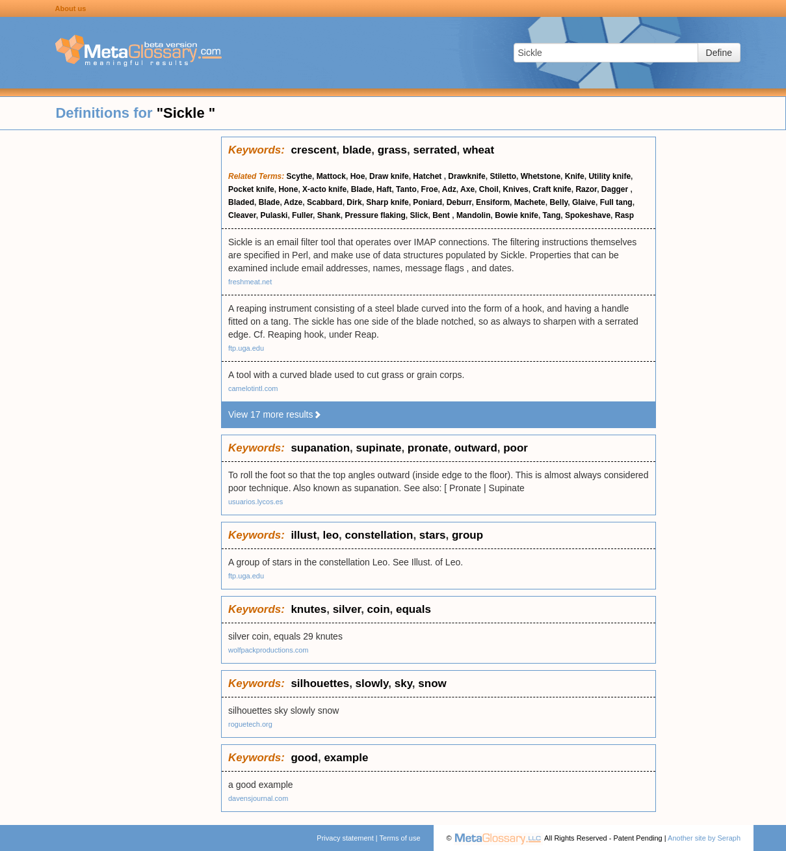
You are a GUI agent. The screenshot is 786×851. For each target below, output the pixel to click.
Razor (586, 189)
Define (719, 52)
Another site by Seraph (704, 838)
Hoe (357, 176)
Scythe (299, 176)
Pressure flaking (375, 215)
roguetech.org (250, 724)
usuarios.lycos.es (255, 502)
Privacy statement (345, 838)
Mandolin (473, 215)
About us (70, 8)
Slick (419, 215)
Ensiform (493, 202)
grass (392, 150)
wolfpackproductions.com (268, 650)
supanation (320, 448)
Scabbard (325, 202)
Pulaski (273, 215)
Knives (515, 189)
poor (515, 448)
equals (413, 609)
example (346, 757)
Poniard (427, 202)
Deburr (459, 202)
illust (304, 535)
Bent (442, 215)
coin (378, 609)
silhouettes (320, 683)
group (467, 535)
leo (331, 535)
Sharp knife (387, 202)
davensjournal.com (258, 798)
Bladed (241, 202)
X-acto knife (324, 189)
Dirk (354, 202)
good (304, 757)
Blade (362, 189)
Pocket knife (251, 189)
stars (432, 535)
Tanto (406, 189)
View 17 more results (275, 414)
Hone (288, 189)
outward (475, 448)
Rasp (624, 215)
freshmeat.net (250, 282)
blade (357, 150)
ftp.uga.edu (246, 348)
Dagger (616, 189)
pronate (428, 448)
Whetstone (540, 176)
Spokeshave (587, 215)
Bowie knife (516, 215)
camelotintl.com (253, 388)
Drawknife (466, 176)
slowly (372, 683)
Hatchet (428, 176)
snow (432, 683)
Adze (293, 202)
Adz (449, 189)
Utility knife (609, 176)
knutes (308, 609)
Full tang (616, 202)
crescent (313, 150)
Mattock (331, 176)
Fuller (302, 215)
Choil (489, 189)
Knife (574, 176)
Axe (467, 189)
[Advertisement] (110, 332)
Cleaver (242, 215)
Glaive (584, 202)
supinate (379, 448)
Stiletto (503, 176)
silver (347, 609)
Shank (329, 215)
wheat (478, 150)
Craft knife (551, 189)
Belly (558, 202)
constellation (379, 535)
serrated (434, 150)
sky (403, 683)
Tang (552, 215)
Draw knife (389, 176)
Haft (383, 189)
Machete (529, 202)
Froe (429, 189)
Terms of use (400, 838)
